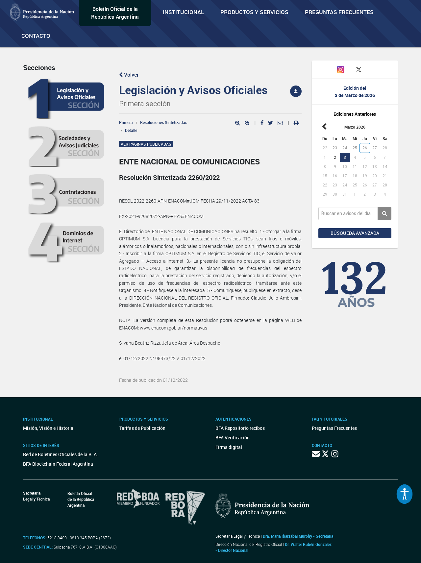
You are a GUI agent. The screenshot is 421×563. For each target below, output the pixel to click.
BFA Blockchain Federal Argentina (58, 464)
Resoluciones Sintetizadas (163, 122)
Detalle (131, 130)
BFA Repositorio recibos (240, 428)
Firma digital (228, 447)
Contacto (35, 35)
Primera (126, 122)
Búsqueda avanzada (355, 233)
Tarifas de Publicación (142, 428)
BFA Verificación (232, 437)
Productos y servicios (254, 12)
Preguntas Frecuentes (339, 12)
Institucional (183, 12)
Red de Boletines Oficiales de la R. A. (60, 454)
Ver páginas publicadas (146, 144)
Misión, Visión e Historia (48, 428)
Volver (129, 74)
